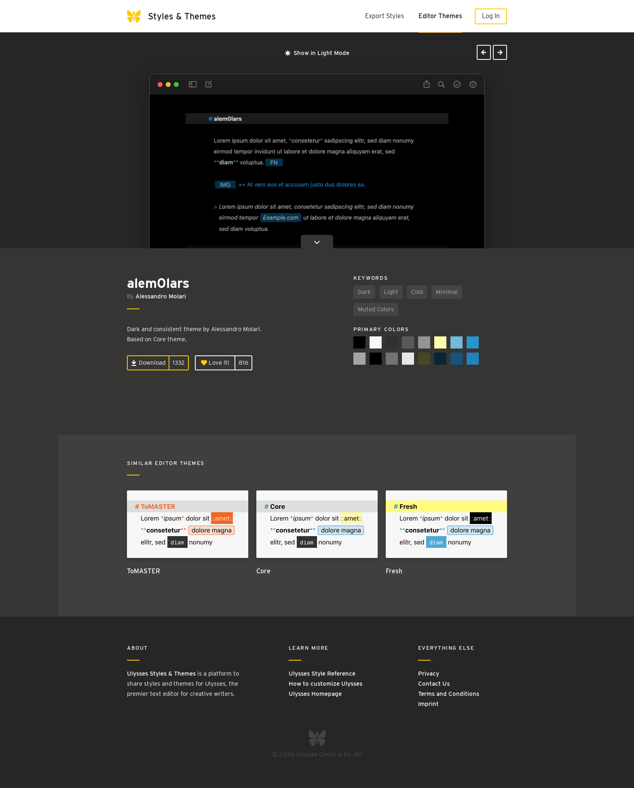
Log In (491, 16)
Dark (364, 292)
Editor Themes (440, 16)
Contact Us (434, 683)
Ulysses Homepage (315, 693)
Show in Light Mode (317, 53)
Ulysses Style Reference (322, 673)
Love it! (215, 362)
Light (391, 292)
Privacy (428, 673)
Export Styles (384, 16)
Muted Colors (376, 309)
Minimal (447, 292)
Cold (417, 292)
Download (148, 362)
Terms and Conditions (448, 693)
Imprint (428, 704)
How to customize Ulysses (325, 683)
